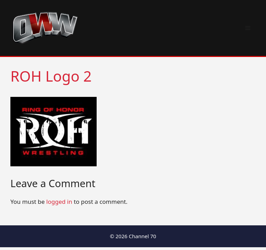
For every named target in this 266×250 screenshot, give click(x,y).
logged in (59, 202)
